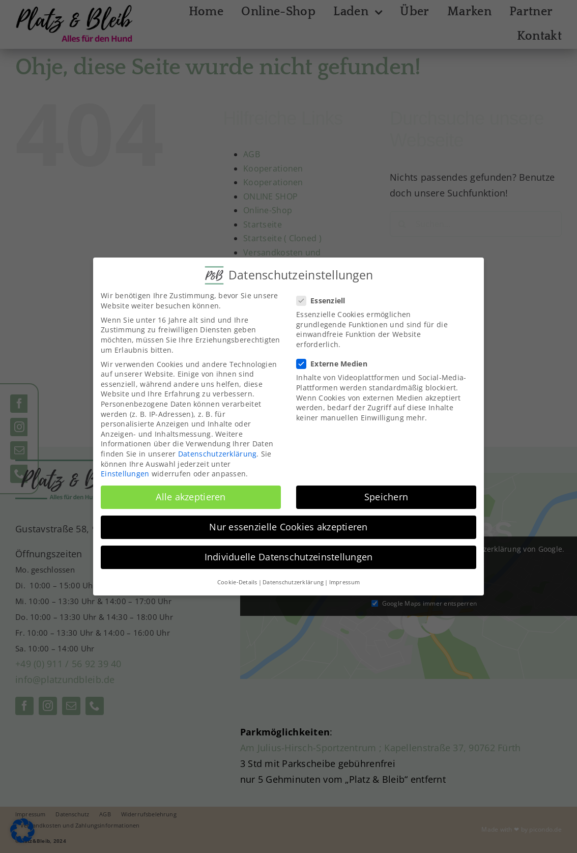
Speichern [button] (386, 497)
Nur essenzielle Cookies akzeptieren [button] (288, 527)
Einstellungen (125, 473)
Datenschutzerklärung (217, 454)
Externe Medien (336, 363)
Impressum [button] (344, 582)
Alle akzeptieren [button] (190, 497)
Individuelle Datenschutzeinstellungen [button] (289, 557)
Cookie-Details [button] (237, 582)
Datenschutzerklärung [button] (293, 582)
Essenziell (325, 300)
